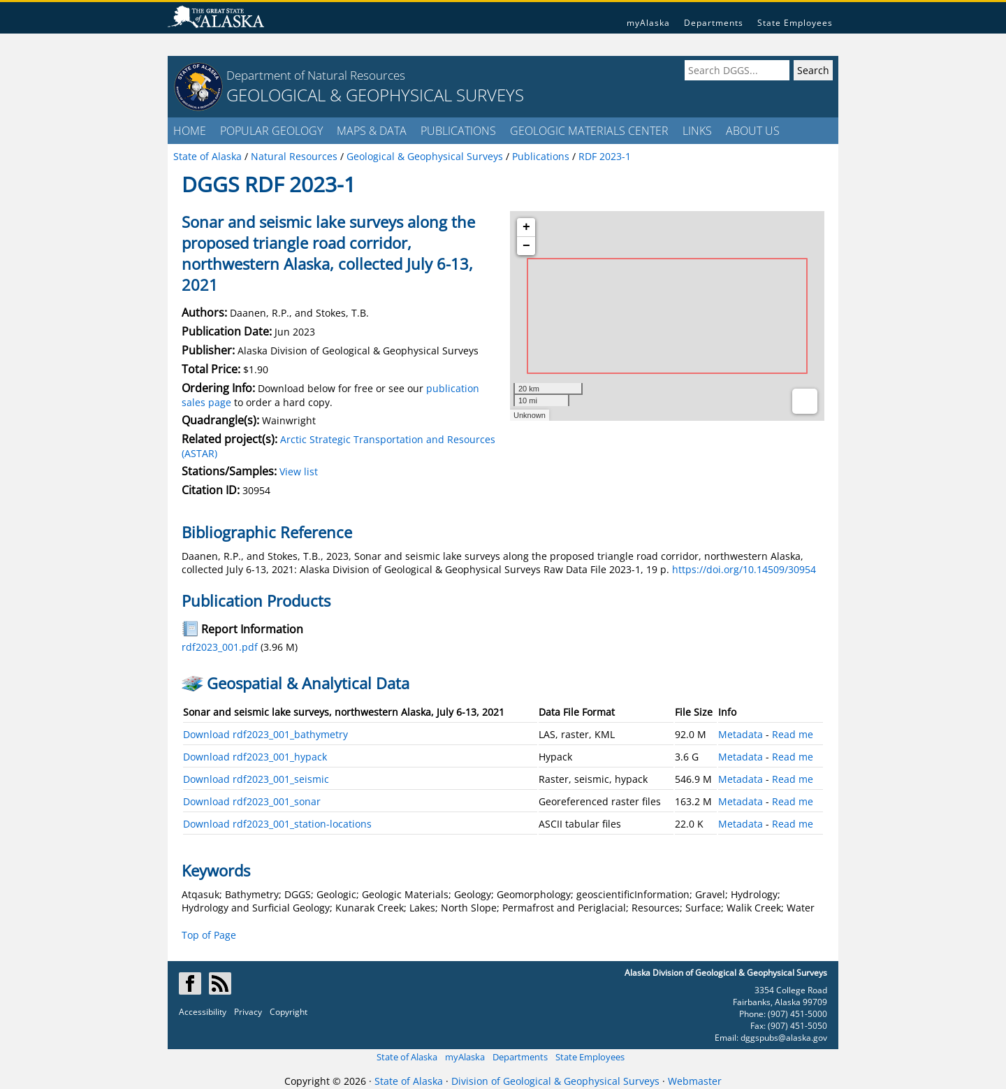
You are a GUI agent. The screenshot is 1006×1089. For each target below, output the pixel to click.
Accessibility (202, 1012)
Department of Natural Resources (315, 75)
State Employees (795, 23)
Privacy (248, 1012)
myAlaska (648, 23)
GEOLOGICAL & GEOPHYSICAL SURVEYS (375, 94)
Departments (713, 23)
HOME (189, 130)
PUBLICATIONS (458, 130)
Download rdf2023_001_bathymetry (265, 734)
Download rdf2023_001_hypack (255, 756)
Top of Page (209, 935)
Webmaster (695, 1081)
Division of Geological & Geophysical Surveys (555, 1081)
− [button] (526, 246)
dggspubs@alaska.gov (784, 1038)
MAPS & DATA (372, 130)
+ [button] (526, 227)
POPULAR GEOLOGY (271, 130)
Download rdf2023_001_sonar (252, 801)
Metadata (740, 734)
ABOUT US (753, 130)
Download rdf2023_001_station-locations (277, 823)
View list (298, 471)
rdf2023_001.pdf (220, 647)
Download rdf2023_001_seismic (256, 779)
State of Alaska (407, 1057)
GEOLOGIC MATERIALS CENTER (589, 130)
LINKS (697, 130)
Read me (792, 734)
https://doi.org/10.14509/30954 (744, 569)
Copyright (288, 1012)
